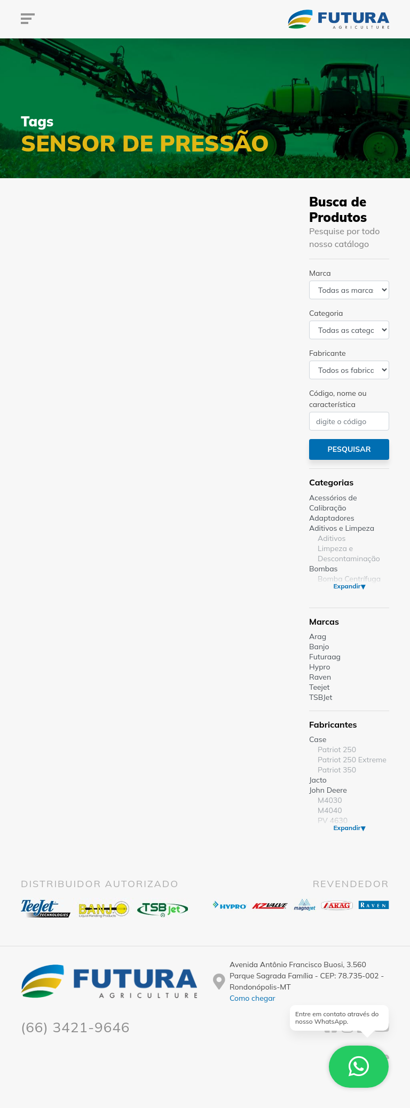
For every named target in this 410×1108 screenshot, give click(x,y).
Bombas (323, 568)
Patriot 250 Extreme (352, 759)
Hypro (319, 667)
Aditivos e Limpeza (341, 528)
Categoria (326, 313)
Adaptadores (331, 518)
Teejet (319, 687)
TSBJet (320, 697)
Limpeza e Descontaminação (349, 553)
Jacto (318, 780)
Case (317, 739)
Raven (320, 677)
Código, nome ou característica (338, 398)
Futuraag (325, 656)
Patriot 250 (337, 749)
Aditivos (331, 538)
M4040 (330, 810)
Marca (320, 273)
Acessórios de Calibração (333, 503)
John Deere (328, 790)
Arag (317, 636)
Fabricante (327, 353)
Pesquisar (348, 449)
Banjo (319, 646)
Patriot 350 (337, 770)
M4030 (330, 800)
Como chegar (252, 998)
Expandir (346, 586)
